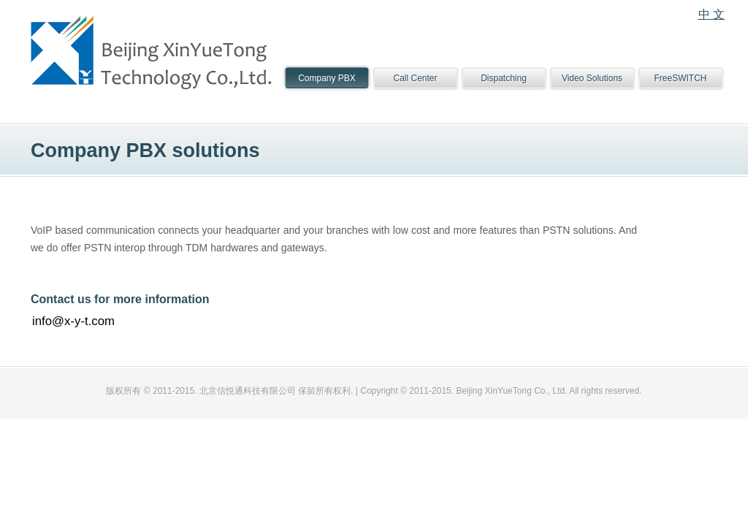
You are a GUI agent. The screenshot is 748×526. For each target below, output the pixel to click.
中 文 (711, 14)
